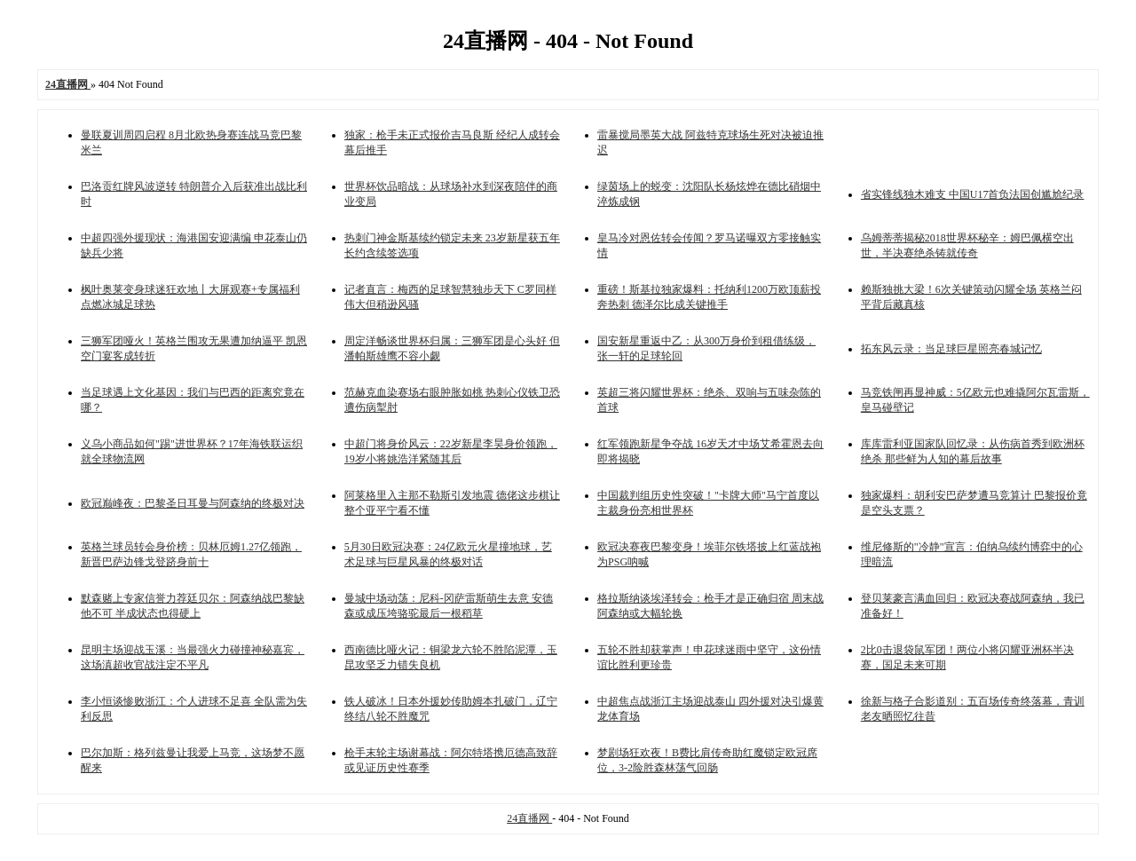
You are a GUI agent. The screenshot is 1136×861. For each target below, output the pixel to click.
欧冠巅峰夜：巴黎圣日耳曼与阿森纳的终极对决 (192, 503)
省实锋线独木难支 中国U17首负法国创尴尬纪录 (973, 194)
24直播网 (529, 818)
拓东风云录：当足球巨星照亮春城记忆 (951, 349)
